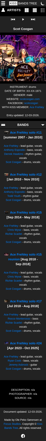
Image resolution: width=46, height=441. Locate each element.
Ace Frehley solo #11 (26, 132)
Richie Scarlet (13, 233)
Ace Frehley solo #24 (26, 343)
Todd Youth (14, 195)
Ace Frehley (37, 107)
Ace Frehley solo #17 (26, 301)
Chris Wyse (14, 229)
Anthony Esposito (14, 149)
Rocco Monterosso (19, 318)
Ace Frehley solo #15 (26, 212)
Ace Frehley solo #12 (26, 174)
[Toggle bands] (43, 125)
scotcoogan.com (30, 99)
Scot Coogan (13, 162)
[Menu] (3, 3)
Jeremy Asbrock (18, 364)
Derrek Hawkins (13, 153)
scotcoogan (31, 103)
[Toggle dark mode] (43, 3)
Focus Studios (12, 423)
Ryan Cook (14, 360)
